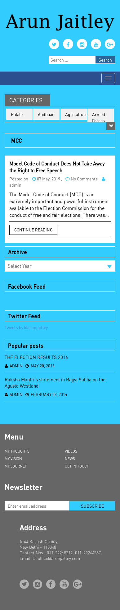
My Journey (16, 466)
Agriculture (76, 114)
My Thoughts (17, 451)
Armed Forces (98, 117)
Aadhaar (46, 114)
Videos (71, 451)
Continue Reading (33, 229)
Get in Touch (77, 466)
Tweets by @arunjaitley (26, 327)
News (70, 458)
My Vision (13, 458)
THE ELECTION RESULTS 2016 (36, 357)
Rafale (17, 114)
